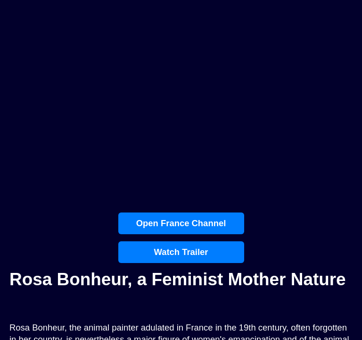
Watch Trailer (181, 252)
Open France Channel (181, 223)
